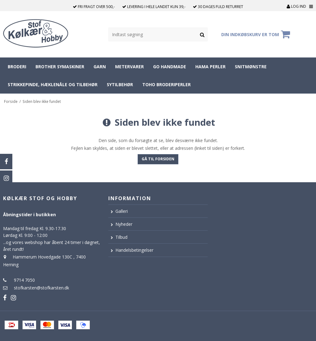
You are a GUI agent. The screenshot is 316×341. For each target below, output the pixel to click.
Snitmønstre (251, 66)
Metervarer (129, 66)
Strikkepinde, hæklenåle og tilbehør (53, 84)
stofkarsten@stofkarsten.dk (41, 288)
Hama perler (210, 66)
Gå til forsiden (158, 159)
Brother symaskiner (59, 66)
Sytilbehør (120, 84)
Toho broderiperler (166, 84)
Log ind (296, 6)
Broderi (17, 66)
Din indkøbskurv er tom (256, 34)
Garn (100, 66)
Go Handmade (169, 66)
